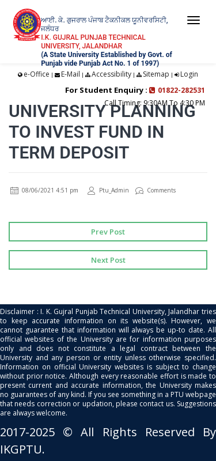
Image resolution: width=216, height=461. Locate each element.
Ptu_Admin (108, 190)
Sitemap (156, 74)
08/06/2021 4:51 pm (44, 190)
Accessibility (111, 74)
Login (189, 74)
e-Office (37, 74)
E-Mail (70, 74)
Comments (155, 190)
